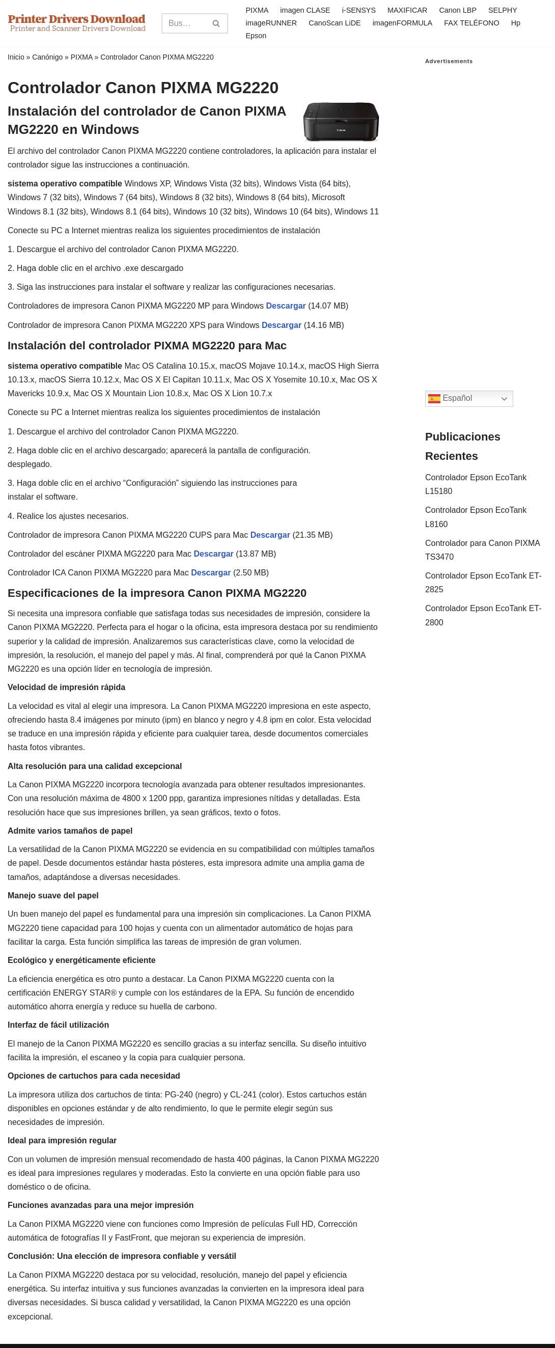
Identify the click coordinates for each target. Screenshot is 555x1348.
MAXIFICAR (407, 10)
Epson (255, 36)
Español (450, 399)
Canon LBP (458, 10)
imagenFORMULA (403, 23)
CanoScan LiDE (334, 23)
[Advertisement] (486, 217)
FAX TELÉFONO (471, 23)
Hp (515, 23)
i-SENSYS (359, 10)
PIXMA (256, 10)
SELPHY (502, 10)
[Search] (183, 23)
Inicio (16, 57)
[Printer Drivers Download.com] (77, 23)
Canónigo (47, 57)
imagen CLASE (305, 10)
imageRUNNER (271, 23)
